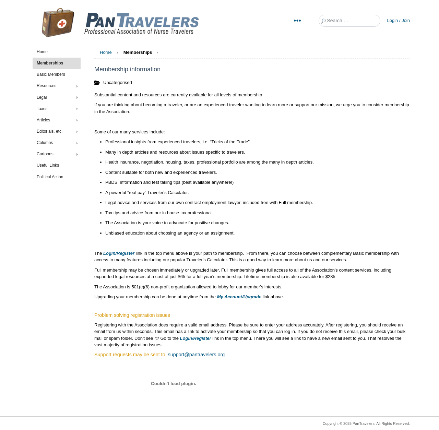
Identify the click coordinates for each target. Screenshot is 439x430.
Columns (45, 142)
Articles (43, 120)
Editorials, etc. (49, 131)
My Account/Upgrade (239, 296)
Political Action (50, 177)
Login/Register (118, 253)
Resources (46, 85)
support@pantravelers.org (196, 354)
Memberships (50, 63)
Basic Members (51, 74)
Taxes (42, 108)
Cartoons (45, 154)
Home (42, 51)
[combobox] (349, 21)
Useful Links (48, 165)
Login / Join (398, 20)
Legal (42, 97)
